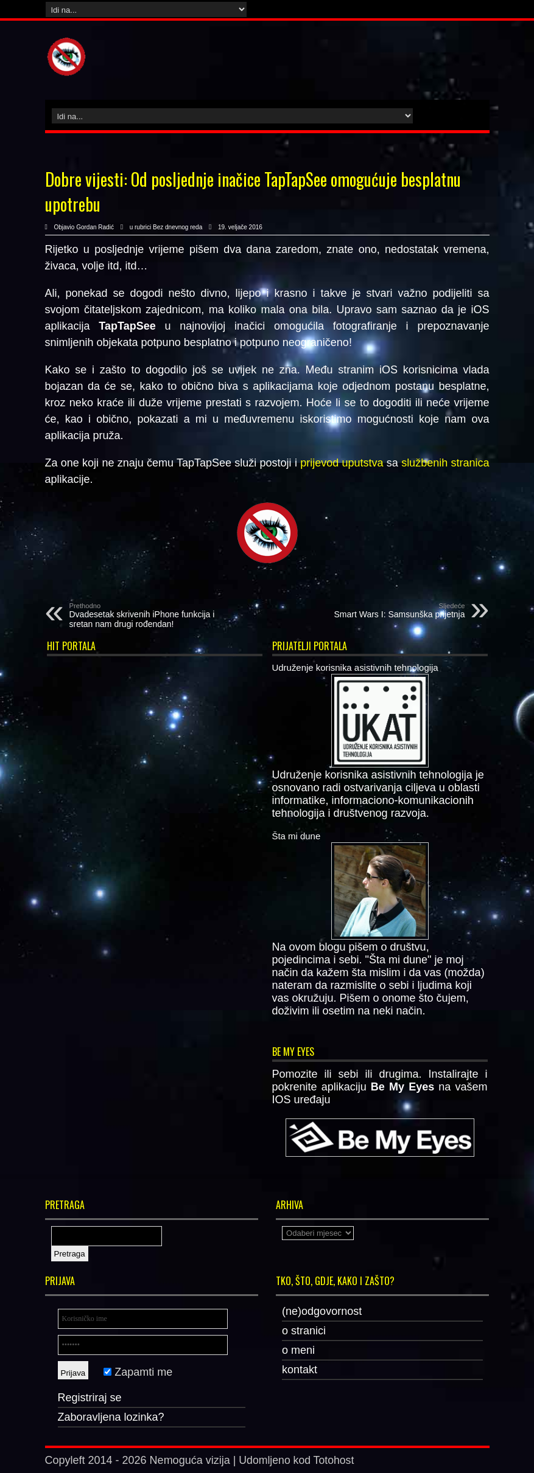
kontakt (299, 1370)
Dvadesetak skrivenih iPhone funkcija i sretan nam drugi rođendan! (144, 615)
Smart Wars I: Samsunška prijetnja (390, 610)
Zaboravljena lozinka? (111, 1417)
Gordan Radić (95, 227)
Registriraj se (90, 1398)
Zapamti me (138, 1372)
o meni (298, 1350)
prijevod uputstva (341, 463)
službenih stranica (445, 463)
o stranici (304, 1331)
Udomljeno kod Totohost (297, 1460)
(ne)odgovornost (322, 1311)
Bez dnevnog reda (177, 227)
